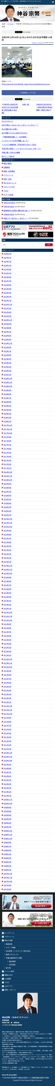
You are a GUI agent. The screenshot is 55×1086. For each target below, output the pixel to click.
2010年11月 (8, 756)
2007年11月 (8, 877)
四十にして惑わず (8, 156)
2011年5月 (7, 733)
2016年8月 (7, 487)
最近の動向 (8, 163)
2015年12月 (8, 519)
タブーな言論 (8, 194)
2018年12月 (8, 378)
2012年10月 (8, 667)
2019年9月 (7, 347)
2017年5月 (7, 452)
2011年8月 (7, 721)
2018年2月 (7, 417)
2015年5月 (7, 546)
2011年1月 (7, 749)
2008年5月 (7, 854)
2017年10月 (8, 433)
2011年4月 (7, 737)
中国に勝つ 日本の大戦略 (11, 152)
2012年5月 (7, 686)
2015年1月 (7, 562)
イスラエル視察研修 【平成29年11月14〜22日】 (19, 144)
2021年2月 (7, 316)
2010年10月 (8, 760)
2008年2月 (7, 866)
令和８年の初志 (9, 202)
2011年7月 (7, 725)
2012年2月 (7, 698)
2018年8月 (7, 394)
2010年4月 (7, 784)
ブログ (6, 190)
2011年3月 (7, 741)
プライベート (8, 175)
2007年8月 (7, 889)
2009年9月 (7, 807)
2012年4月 (7, 690)
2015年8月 (7, 534)
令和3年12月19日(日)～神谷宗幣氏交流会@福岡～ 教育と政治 (44, 107)
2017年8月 (7, 441)
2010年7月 (7, 772)
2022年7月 (7, 281)
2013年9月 (7, 624)
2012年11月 (8, 663)
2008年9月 (7, 842)
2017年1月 (7, 468)
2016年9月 (7, 484)
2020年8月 (7, 328)
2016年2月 (7, 511)
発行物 (8, 968)
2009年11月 (8, 799)
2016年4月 (7, 503)
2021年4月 (7, 312)
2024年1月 (7, 265)
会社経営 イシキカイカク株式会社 (18, 951)
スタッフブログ (9, 187)
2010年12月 (8, 753)
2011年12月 (8, 706)
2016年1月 (7, 515)
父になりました (7, 121)
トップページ (9, 933)
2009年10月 (8, 803)
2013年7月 (7, 632)
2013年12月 (8, 612)
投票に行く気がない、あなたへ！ (16, 218)
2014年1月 (7, 608)
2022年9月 (7, 277)
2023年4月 (7, 269)
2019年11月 (8, 343)
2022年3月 (7, 292)
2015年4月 (7, 550)
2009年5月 (7, 819)
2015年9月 (7, 530)
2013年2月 (7, 651)
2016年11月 (8, 476)
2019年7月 (7, 351)
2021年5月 (7, 308)
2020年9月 (7, 324)
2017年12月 (8, 425)
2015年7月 (7, 538)
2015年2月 (7, 558)
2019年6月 (7, 355)
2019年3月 (7, 367)
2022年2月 (7, 296)
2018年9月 (7, 390)
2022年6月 (7, 285)
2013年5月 (7, 640)
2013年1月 (7, 655)
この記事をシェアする (27, 92)
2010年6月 (7, 776)
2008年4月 (7, 858)
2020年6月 (7, 335)
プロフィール (9, 936)
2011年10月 (8, 714)
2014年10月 (8, 573)
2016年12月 (8, 472)
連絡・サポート (10, 989)
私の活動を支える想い (10, 129)
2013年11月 (8, 616)
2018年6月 (7, 402)
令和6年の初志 (9, 214)
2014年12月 (8, 565)
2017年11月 (8, 429)
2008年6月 (7, 850)
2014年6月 (7, 589)
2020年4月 (7, 339)
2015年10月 (8, 526)
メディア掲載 (10, 947)
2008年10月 (8, 838)
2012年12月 (8, 659)
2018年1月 (7, 421)
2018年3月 (7, 413)
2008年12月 (8, 831)
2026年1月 (7, 253)
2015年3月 (7, 554)
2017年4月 (7, 456)
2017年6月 (7, 448)
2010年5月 (7, 780)
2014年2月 (7, 604)
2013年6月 (7, 636)
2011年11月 (8, 710)
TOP (3, 24)
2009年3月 (7, 827)
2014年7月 (7, 585)
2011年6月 (7, 729)
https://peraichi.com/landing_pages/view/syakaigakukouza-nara (26, 84)
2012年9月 (7, 671)
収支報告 (12, 964)
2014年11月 (8, 569)
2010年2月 (7, 792)
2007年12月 (8, 873)
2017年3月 (7, 460)
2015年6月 (7, 542)
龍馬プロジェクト (12, 954)
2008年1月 (7, 870)
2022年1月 (7, 300)
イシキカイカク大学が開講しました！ (15, 140)
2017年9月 (7, 437)
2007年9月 (7, 885)
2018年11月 (8, 382)
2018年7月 (7, 398)
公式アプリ (9, 986)
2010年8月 (7, 768)
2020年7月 (7, 331)
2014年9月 (7, 577)
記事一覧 (25, 104)
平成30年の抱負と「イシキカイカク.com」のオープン (21, 148)
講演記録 (9, 944)
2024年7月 (7, 261)
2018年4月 (7, 409)
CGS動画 (8, 978)
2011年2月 (7, 745)
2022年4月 (7, 289)
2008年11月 (8, 834)
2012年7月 (7, 679)
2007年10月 (8, 881)
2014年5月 (7, 593)
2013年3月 (7, 647)
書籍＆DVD (9, 975)
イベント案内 (9, 971)
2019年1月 (7, 374)
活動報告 (7, 167)
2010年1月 (7, 795)
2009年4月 (7, 823)
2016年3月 (7, 507)
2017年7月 (7, 445)
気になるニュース (10, 183)
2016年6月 (7, 495)
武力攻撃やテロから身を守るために (15, 133)
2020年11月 (8, 320)
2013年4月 (7, 643)
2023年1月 (7, 273)
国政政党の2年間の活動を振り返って (17, 210)
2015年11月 (8, 523)
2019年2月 (7, 370)
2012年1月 (7, 702)
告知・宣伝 (8, 179)
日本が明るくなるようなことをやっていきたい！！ (20, 125)
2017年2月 (7, 464)
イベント (10, 24)
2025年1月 (7, 257)
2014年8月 (7, 581)
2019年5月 (7, 359)
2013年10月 (8, 620)
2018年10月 (8, 386)
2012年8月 (7, 675)
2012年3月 (7, 694)
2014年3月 (7, 601)
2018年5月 (7, 406)
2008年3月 (7, 862)
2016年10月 (8, 480)
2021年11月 (8, 304)
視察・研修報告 (9, 171)
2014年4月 (7, 597)
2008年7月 (7, 846)
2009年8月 (7, 811)
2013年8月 (7, 628)
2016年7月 (7, 491)
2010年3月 (7, 788)
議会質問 (12, 961)
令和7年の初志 (9, 206)
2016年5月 (7, 499)
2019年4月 (7, 363)
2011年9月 (7, 717)
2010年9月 (7, 764)
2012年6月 (7, 682)
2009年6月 (7, 815)
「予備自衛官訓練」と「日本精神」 (15, 137)
